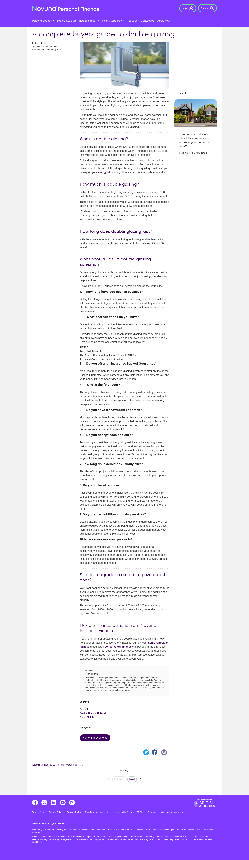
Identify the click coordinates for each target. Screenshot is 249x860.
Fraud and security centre (97, 812)
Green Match (87, 717)
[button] (187, 8)
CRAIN (140, 812)
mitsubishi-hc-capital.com (172, 812)
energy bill (104, 172)
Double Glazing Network (93, 713)
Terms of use (38, 812)
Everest (84, 709)
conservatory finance (118, 646)
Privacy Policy (55, 812)
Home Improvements (95, 737)
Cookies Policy (74, 812)
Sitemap (152, 812)
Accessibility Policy (123, 812)
